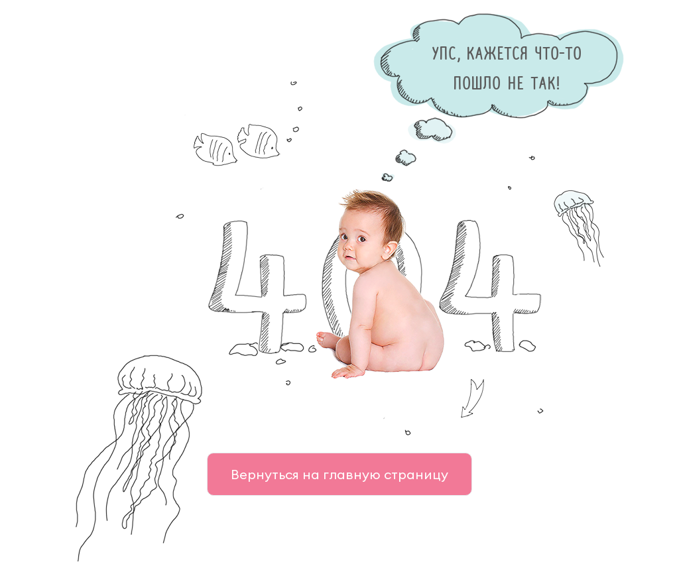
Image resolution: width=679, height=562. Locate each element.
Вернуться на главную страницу (339, 474)
